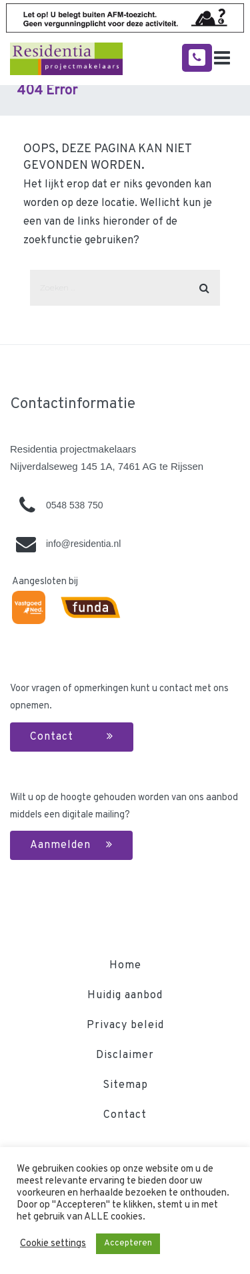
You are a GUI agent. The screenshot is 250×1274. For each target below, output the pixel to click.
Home (125, 965)
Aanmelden (71, 845)
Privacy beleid (125, 1025)
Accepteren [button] (128, 1243)
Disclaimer (125, 1055)
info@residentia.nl (83, 543)
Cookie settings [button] (53, 1244)
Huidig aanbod (125, 995)
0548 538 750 (74, 505)
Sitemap (125, 1085)
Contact (71, 737)
